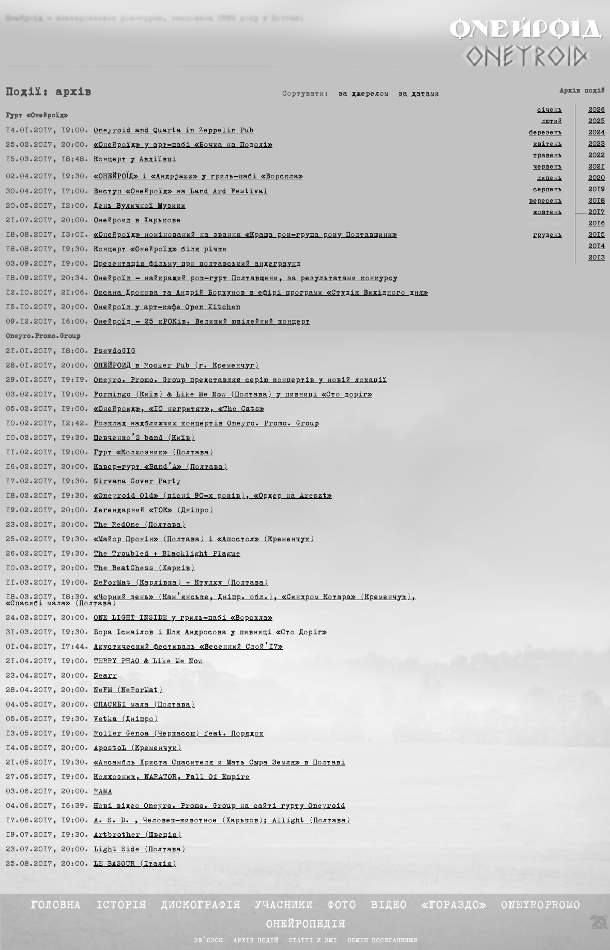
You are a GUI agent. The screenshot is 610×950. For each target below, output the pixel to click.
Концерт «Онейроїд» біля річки (160, 250)
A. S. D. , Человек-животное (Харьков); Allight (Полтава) (222, 821)
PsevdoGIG (114, 351)
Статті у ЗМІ (312, 941)
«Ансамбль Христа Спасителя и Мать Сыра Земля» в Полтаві (219, 763)
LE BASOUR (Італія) (135, 864)
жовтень (547, 212)
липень (549, 178)
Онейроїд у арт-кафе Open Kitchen (167, 307)
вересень (545, 201)
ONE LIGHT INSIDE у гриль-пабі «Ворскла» (183, 618)
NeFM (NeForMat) (128, 690)
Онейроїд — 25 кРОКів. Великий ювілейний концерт (202, 322)
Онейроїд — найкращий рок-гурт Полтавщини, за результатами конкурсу (246, 278)
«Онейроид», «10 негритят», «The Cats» (179, 409)
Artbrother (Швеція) (137, 835)
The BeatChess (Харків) (144, 568)
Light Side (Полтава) (140, 850)
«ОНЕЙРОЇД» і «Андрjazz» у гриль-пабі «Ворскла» (198, 177)
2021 (596, 167)
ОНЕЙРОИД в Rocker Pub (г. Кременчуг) (176, 366)
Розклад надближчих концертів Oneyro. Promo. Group (206, 424)
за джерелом (363, 94)
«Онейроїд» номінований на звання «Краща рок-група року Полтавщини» (245, 235)
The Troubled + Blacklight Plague (167, 554)
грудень (547, 235)
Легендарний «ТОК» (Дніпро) (153, 511)
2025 (596, 121)
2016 (596, 224)
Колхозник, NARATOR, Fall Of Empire (172, 777)
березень (545, 133)
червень (547, 167)
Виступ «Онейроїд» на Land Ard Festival (181, 192)
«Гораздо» (453, 905)
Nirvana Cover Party (137, 482)
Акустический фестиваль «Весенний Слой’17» (188, 647)
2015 (596, 235)
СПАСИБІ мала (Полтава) (144, 705)
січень (549, 110)
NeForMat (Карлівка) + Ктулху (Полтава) (181, 583)
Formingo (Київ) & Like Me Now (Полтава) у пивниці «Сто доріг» (233, 395)
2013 (596, 258)
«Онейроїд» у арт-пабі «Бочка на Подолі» (183, 145)
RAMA (103, 792)
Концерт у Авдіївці (135, 160)
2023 (596, 144)
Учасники (284, 905)
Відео (389, 905)
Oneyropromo (541, 905)
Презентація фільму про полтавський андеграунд (197, 264)
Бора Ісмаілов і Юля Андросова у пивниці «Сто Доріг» (210, 633)
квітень (547, 144)
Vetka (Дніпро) (126, 719)
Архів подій (255, 941)
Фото (341, 905)
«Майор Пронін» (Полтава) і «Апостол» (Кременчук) (204, 540)
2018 (596, 201)
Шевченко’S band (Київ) (144, 438)
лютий (551, 121)
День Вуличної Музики (140, 206)
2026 (596, 110)
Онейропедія (305, 924)
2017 (596, 212)
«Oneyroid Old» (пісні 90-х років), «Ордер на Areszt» (213, 496)
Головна (55, 905)
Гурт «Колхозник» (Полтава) (153, 453)
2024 (596, 133)
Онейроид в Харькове (137, 221)
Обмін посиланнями (382, 941)
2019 (596, 190)
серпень (547, 190)
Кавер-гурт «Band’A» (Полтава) (160, 467)
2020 (596, 178)
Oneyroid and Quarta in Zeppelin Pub (174, 131)
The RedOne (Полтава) (140, 525)
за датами (418, 94)
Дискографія (200, 905)
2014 (596, 246)
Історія (121, 905)
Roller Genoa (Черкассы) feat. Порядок (179, 734)
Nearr (105, 676)
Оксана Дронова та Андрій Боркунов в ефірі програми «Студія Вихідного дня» (261, 293)
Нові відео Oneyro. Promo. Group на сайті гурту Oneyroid (219, 806)
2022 (596, 155)
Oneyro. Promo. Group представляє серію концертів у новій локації (240, 380)
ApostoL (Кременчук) (137, 748)
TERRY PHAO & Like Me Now (148, 661)
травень (547, 155)
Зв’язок (208, 941)
